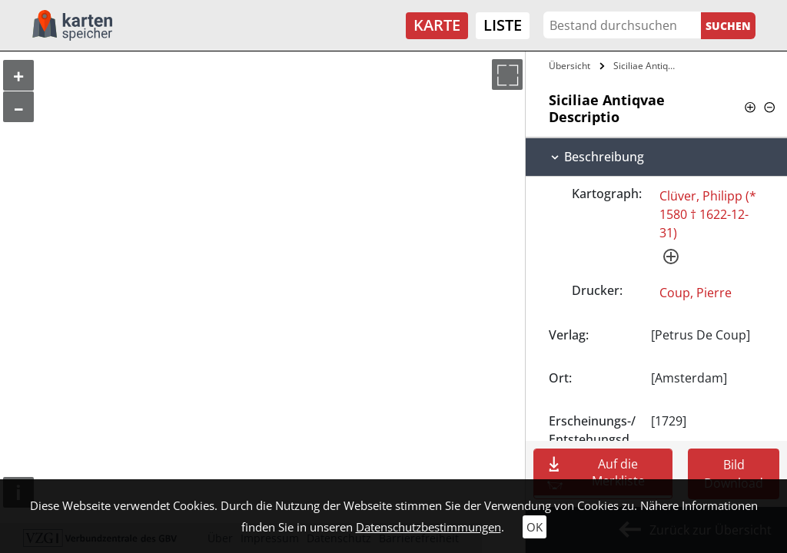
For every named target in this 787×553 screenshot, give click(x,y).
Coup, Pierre (695, 292)
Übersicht (569, 65)
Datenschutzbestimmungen (428, 527)
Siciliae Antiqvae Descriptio (648, 65)
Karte (436, 25)
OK (534, 527)
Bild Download (733, 474)
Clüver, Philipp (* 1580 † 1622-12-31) (707, 214)
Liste (502, 25)
